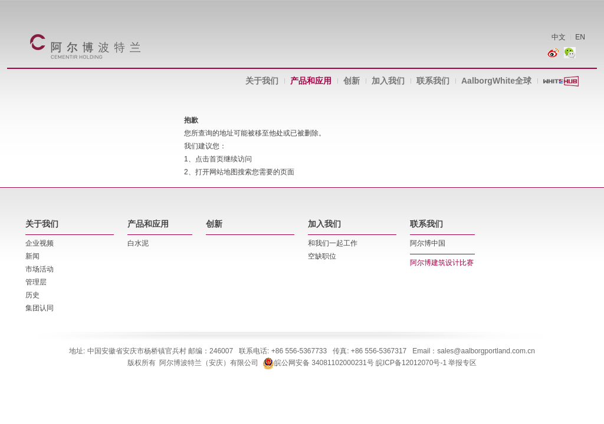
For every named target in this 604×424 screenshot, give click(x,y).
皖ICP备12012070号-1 (411, 363)
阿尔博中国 (427, 243)
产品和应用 (310, 80)
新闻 (32, 256)
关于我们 (261, 80)
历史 (32, 295)
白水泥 (138, 243)
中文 (559, 37)
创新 (351, 80)
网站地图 (223, 172)
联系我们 (432, 80)
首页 (216, 159)
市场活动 (39, 269)
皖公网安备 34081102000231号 (318, 363)
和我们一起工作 (332, 243)
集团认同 (39, 308)
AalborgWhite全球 (496, 80)
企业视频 (39, 243)
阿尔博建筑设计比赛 (442, 263)
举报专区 (462, 363)
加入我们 (388, 80)
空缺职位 (322, 256)
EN (580, 37)
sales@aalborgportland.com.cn (486, 351)
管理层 (36, 282)
